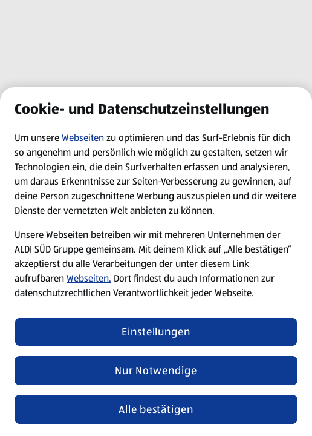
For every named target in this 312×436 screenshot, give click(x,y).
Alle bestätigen (156, 409)
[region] (156, 261)
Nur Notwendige (156, 370)
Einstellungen (156, 332)
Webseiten (83, 138)
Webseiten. (89, 278)
